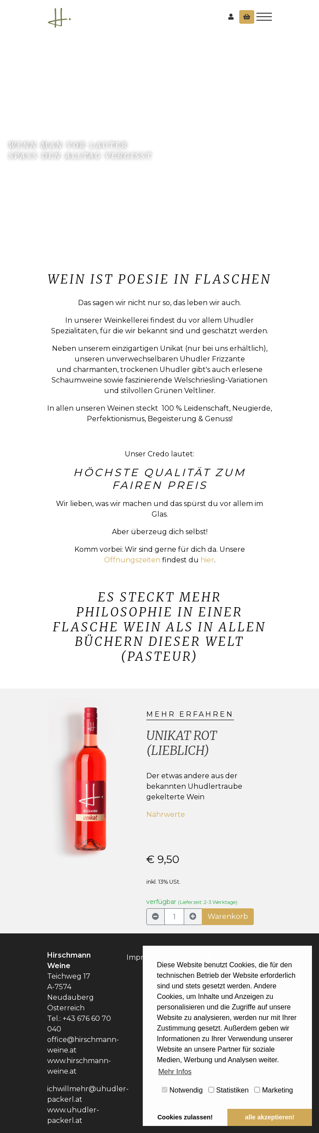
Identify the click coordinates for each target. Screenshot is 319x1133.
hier (207, 560)
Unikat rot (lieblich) (181, 743)
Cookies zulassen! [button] (185, 1117)
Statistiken (228, 1090)
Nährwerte (165, 814)
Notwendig (182, 1090)
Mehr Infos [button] (175, 1071)
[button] (53, 811)
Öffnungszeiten (132, 560)
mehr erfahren (190, 714)
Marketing (273, 1090)
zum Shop (35, 171)
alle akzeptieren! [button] (269, 1117)
